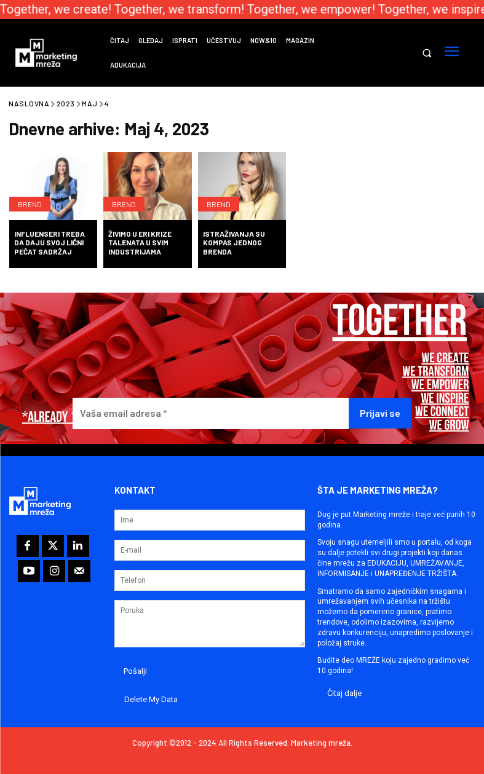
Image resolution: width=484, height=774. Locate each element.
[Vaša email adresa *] (211, 413)
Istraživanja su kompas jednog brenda (234, 242)
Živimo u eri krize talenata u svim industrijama (140, 242)
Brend (30, 204)
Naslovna (29, 103)
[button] (426, 53)
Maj (90, 103)
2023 (66, 103)
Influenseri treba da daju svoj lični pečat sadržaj (49, 242)
